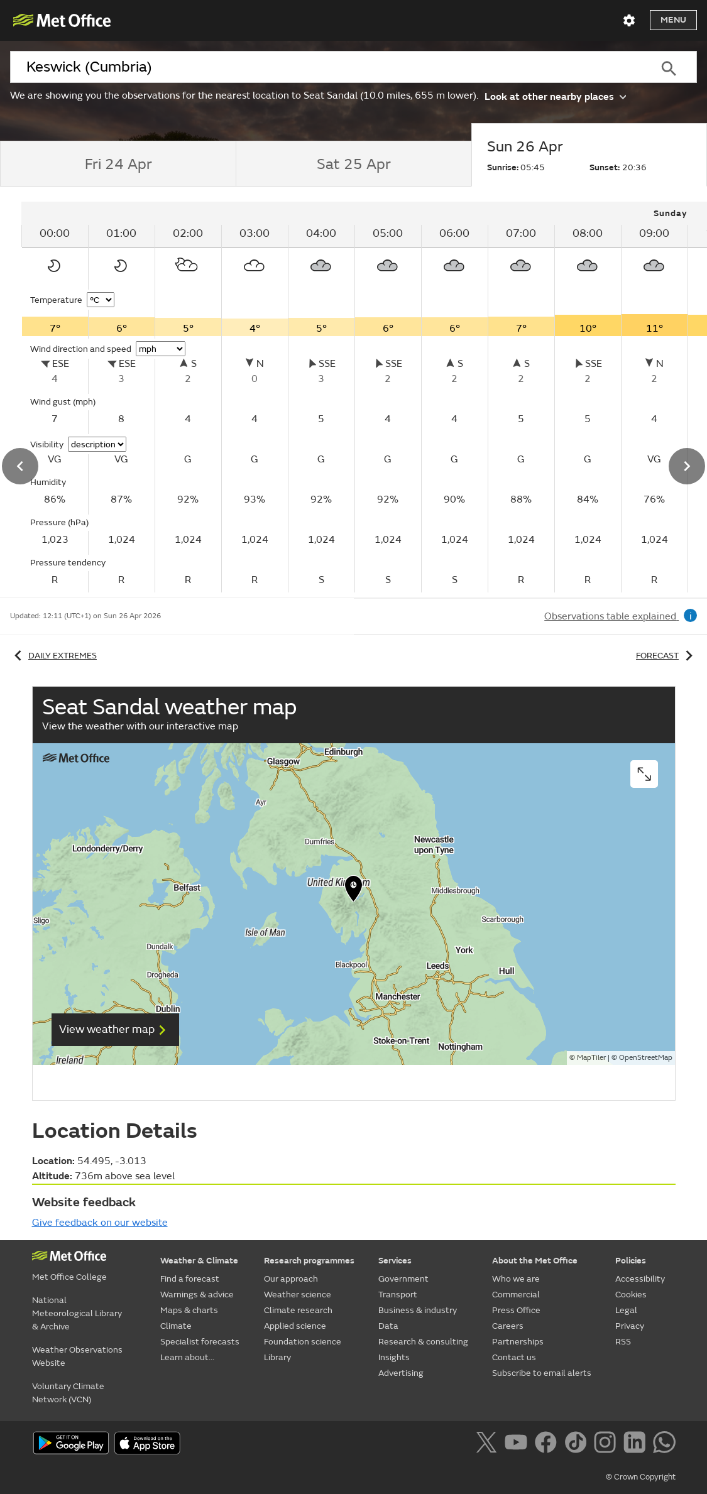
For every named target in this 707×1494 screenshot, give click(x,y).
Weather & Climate (199, 1260)
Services (395, 1260)
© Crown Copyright (641, 1477)
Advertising (401, 1373)
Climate (176, 1326)
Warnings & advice (197, 1294)
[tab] (118, 164)
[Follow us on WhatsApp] (664, 1444)
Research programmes (309, 1260)
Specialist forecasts (199, 1341)
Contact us (514, 1357)
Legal (626, 1310)
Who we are (516, 1278)
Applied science (295, 1326)
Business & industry (417, 1310)
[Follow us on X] (488, 1444)
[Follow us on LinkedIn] (636, 1444)
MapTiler (591, 1057)
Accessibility (640, 1278)
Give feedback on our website (100, 1222)
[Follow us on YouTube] (518, 1444)
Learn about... (187, 1357)
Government (403, 1278)
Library (277, 1357)
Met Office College (69, 1277)
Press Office (516, 1310)
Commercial (516, 1294)
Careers (507, 1326)
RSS (623, 1341)
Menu (673, 19)
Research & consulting (423, 1341)
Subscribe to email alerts (541, 1373)
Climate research (298, 1310)
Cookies (631, 1294)
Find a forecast (189, 1278)
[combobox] (325, 67)
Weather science (297, 1294)
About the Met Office (535, 1260)
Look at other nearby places (555, 96)
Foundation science (302, 1341)
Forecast (666, 655)
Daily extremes (53, 655)
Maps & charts (189, 1310)
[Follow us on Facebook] (548, 1444)
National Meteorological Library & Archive (77, 1313)
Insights (394, 1357)
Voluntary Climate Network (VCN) (68, 1393)
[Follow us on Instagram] (607, 1444)
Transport (397, 1294)
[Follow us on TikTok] (577, 1444)
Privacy (629, 1326)
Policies (630, 1260)
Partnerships (518, 1341)
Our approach (291, 1278)
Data (388, 1326)
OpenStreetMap (645, 1057)
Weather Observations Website (77, 1356)
